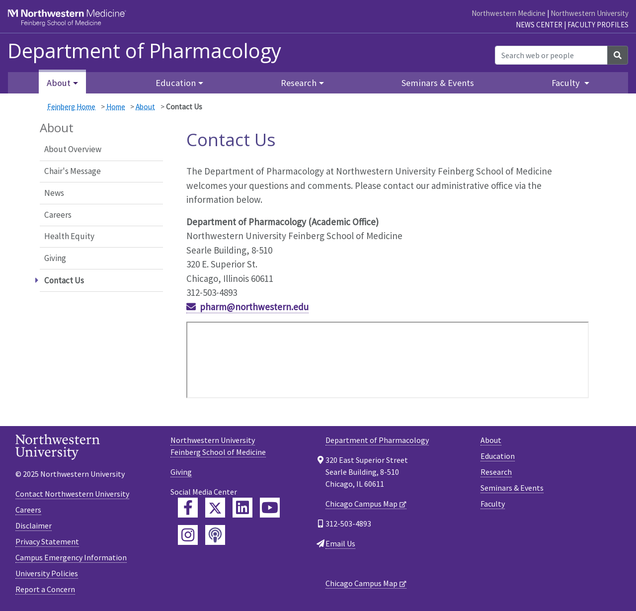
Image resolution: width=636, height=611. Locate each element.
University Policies (46, 573)
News (54, 192)
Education (497, 456)
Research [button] (299, 82)
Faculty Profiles (598, 24)
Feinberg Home (71, 106)
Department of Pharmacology (144, 51)
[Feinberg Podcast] (215, 535)
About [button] (59, 82)
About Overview (72, 149)
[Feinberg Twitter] (215, 508)
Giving (55, 258)
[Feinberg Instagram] (188, 535)
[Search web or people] (551, 55)
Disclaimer (33, 525)
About (145, 106)
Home (115, 106)
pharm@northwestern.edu (254, 307)
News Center (539, 24)
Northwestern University (590, 13)
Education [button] (176, 82)
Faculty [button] (567, 82)
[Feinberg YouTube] (270, 508)
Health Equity (69, 236)
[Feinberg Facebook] (188, 508)
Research (496, 472)
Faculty (492, 504)
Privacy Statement (47, 541)
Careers (58, 214)
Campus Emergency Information (71, 557)
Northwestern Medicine (509, 13)
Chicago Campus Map (361, 504)
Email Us (340, 543)
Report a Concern (45, 589)
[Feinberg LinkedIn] (242, 508)
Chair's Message (72, 171)
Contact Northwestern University (72, 494)
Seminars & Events (437, 82)
